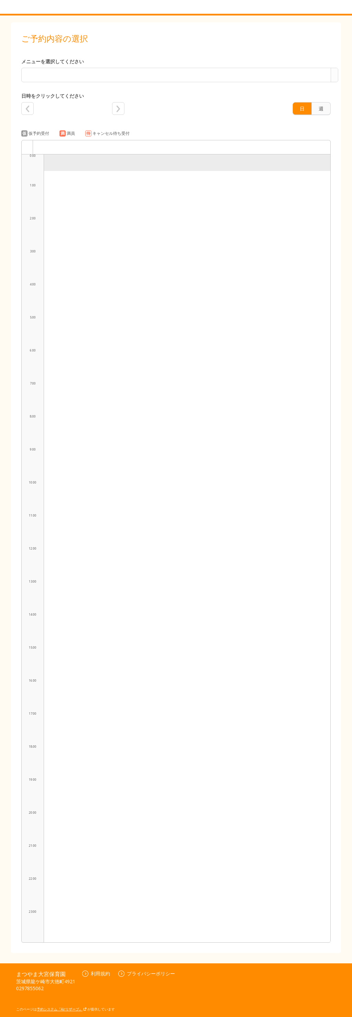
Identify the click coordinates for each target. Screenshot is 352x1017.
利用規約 (96, 973)
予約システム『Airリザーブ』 (62, 1009)
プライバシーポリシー (146, 973)
